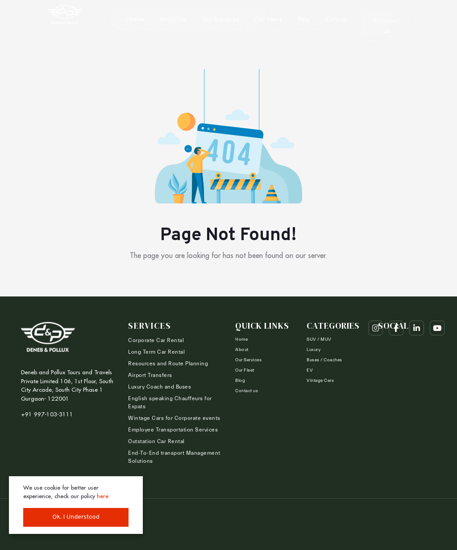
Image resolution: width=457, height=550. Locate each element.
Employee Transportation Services (173, 430)
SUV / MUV (319, 339)
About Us (173, 19)
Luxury (313, 349)
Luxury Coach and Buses (159, 387)
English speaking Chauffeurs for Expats (170, 402)
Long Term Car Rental (156, 352)
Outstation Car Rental (156, 441)
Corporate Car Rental (156, 340)
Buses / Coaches (324, 360)
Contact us (342, 19)
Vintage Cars (320, 380)
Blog (303, 19)
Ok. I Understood (76, 517)
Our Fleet (268, 19)
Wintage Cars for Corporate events (174, 418)
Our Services (220, 19)
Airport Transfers (150, 375)
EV (310, 370)
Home (135, 19)
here (102, 495)
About (242, 349)
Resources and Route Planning (168, 363)
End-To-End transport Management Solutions (174, 457)
